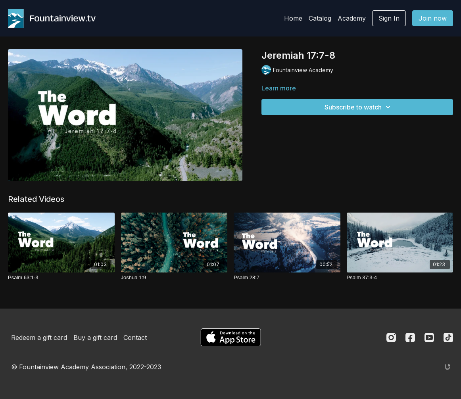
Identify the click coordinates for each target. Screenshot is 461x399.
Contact (135, 337)
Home (293, 18)
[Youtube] (429, 337)
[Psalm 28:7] (287, 278)
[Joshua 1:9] (174, 278)
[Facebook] (410, 337)
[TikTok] (448, 337)
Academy (352, 18)
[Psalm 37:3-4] (400, 278)
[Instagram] (391, 337)
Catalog (320, 18)
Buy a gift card (95, 337)
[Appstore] (230, 337)
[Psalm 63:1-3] (61, 278)
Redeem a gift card (39, 337)
